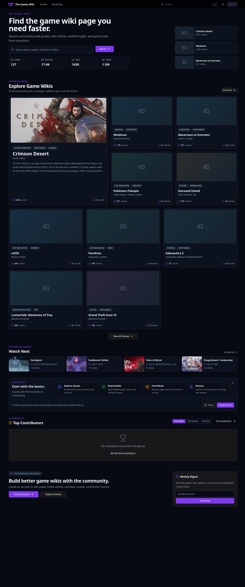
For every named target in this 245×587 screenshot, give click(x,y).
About (209, 405)
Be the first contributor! (123, 453)
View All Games (123, 336)
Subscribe (205, 500)
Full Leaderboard (226, 421)
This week (178, 421)
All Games (229, 90)
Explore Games (53, 494)
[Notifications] (223, 4)
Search (104, 48)
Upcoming (57, 4)
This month (193, 421)
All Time (205, 421)
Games (43, 4)
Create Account (225, 405)
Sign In (232, 4)
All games (231, 352)
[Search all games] (189, 4)
